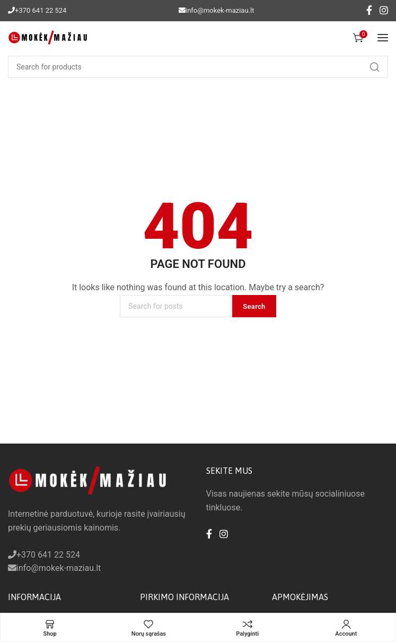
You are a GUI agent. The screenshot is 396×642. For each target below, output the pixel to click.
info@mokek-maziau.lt (220, 10)
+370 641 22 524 (40, 10)
